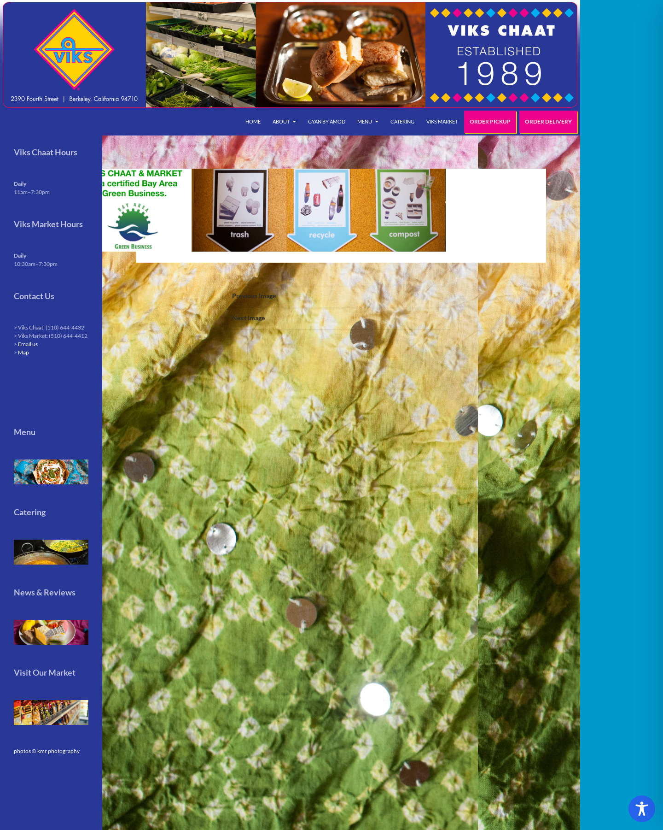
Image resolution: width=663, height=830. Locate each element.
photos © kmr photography (47, 751)
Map (23, 352)
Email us (28, 344)
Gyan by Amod (326, 121)
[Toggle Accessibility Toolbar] (642, 809)
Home (253, 121)
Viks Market (442, 121)
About (281, 121)
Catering (402, 121)
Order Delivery (548, 121)
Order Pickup (490, 121)
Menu (364, 121)
